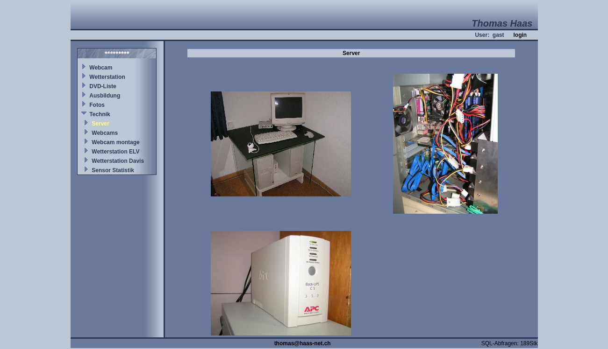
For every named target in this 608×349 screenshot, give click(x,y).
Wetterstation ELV (115, 151)
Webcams (105, 133)
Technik (99, 114)
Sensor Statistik (113, 170)
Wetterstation (107, 77)
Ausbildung (104, 95)
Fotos (97, 105)
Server (100, 123)
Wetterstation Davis (118, 161)
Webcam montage (115, 142)
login (520, 35)
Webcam (100, 67)
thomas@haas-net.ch (302, 343)
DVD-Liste (102, 86)
